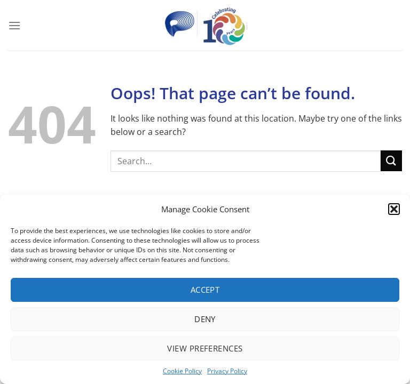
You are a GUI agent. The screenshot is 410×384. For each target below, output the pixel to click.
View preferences (204, 348)
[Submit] (391, 160)
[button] (394, 209)
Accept (205, 289)
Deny (205, 319)
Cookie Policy (182, 370)
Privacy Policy (227, 370)
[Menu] (14, 25)
